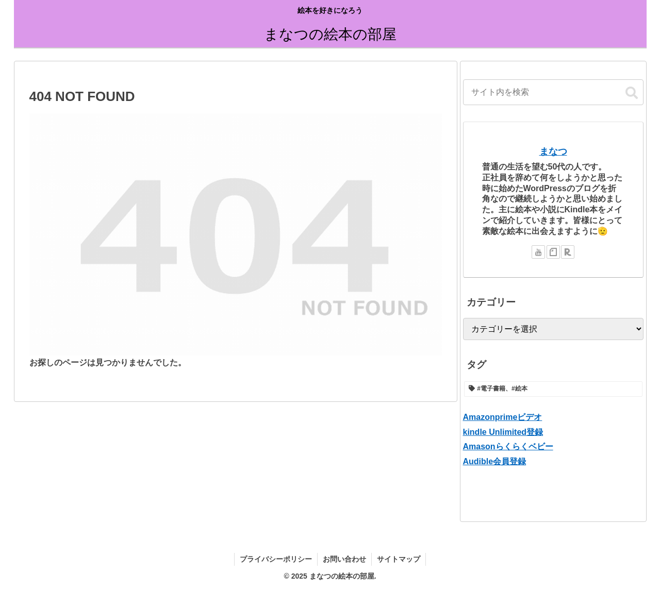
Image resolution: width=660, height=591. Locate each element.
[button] (631, 93)
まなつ (553, 151)
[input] (553, 92)
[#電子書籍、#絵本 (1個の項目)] (553, 389)
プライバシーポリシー (276, 559)
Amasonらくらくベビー (508, 446)
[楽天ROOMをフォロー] (567, 252)
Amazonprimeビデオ (502, 417)
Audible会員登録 (494, 461)
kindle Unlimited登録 (503, 432)
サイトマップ (398, 559)
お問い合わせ (344, 559)
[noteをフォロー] (553, 252)
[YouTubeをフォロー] (538, 252)
